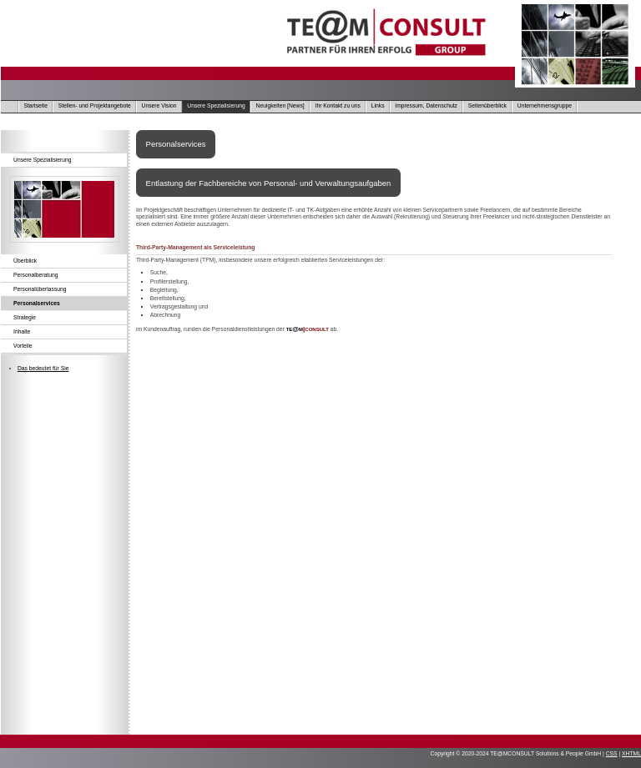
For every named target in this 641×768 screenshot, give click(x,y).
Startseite (35, 105)
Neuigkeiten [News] (280, 105)
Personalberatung (35, 275)
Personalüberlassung (39, 289)
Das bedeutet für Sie (43, 368)
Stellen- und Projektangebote (94, 105)
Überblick (25, 261)
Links (378, 105)
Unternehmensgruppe (544, 105)
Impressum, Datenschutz (426, 105)
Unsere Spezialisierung (216, 105)
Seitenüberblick (487, 105)
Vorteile (23, 346)
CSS (612, 753)
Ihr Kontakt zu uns (338, 105)
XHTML (631, 753)
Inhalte (21, 331)
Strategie (24, 317)
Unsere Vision (159, 105)
